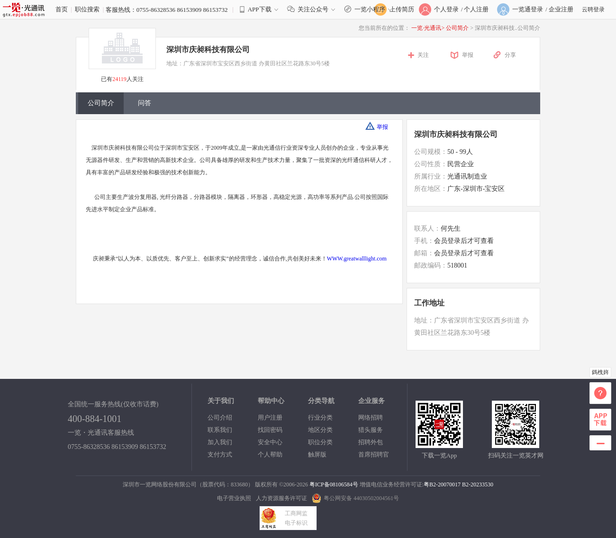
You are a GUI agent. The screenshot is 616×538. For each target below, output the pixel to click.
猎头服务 (370, 429)
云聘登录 (593, 9)
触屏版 (317, 454)
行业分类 (320, 417)
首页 (61, 9)
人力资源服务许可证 (281, 498)
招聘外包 (370, 442)
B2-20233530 (477, 484)
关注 (423, 55)
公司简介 (458, 28)
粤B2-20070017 (442, 484)
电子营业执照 (234, 498)
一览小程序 (369, 9)
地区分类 (320, 429)
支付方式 (220, 454)
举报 (467, 55)
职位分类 (320, 442)
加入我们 (220, 442)
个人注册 (476, 9)
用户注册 (270, 417)
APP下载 (259, 9)
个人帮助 (270, 454)
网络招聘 (370, 417)
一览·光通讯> (427, 28)
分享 (510, 55)
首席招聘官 (373, 454)
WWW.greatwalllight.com (357, 258)
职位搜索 (87, 9)
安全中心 (270, 442)
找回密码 (270, 429)
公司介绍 (220, 417)
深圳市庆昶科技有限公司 (208, 49)
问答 (144, 103)
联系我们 (220, 429)
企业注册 (561, 9)
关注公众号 (313, 9)
